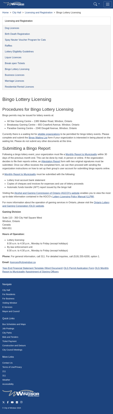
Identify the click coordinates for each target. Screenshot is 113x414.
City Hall (16, 12)
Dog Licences (12, 28)
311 (4, 375)
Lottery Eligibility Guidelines (19, 51)
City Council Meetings (12, 350)
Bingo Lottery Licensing (17, 69)
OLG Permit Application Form (79, 268)
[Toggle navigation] (108, 4)
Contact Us (7, 363)
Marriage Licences (14, 81)
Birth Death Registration (17, 34)
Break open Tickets (15, 63)
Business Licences (14, 75)
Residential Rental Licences (19, 86)
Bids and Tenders (10, 337)
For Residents (8, 294)
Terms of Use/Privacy (12, 367)
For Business (8, 298)
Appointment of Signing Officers (42, 271)
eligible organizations (49, 134)
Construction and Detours (14, 345)
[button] (96, 4)
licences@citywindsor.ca (23, 262)
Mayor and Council (11, 311)
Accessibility (8, 384)
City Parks (7, 333)
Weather (6, 380)
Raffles (8, 45)
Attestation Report (50, 161)
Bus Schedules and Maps (14, 324)
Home (5, 12)
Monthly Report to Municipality (81, 154)
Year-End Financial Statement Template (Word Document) (32, 268)
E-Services (7, 307)
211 (4, 371)
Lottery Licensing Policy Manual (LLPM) (73, 196)
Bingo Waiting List (38, 137)
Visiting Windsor (9, 303)
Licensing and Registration (39, 12)
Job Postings (8, 328)
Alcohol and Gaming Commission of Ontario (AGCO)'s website (47, 193)
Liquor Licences (13, 57)
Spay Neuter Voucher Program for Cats (25, 40)
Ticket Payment (9, 341)
